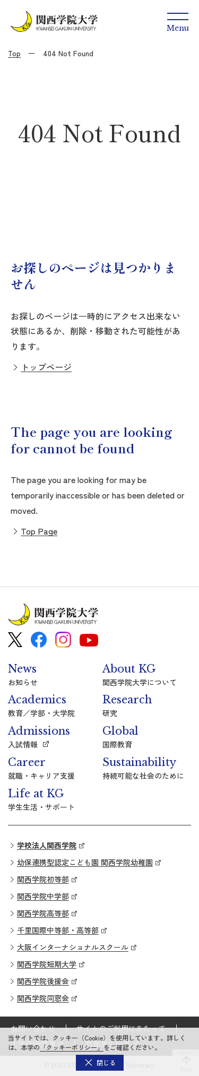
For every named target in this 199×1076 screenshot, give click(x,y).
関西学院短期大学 (46, 964)
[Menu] (178, 21)
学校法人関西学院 (46, 845)
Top (14, 53)
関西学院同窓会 (43, 998)
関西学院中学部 (43, 896)
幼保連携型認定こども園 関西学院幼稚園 (85, 862)
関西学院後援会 (43, 981)
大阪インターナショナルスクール (72, 947)
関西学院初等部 (43, 879)
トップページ (46, 366)
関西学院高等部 (43, 913)
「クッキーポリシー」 (71, 1047)
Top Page (39, 530)
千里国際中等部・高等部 (58, 930)
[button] (100, 1063)
